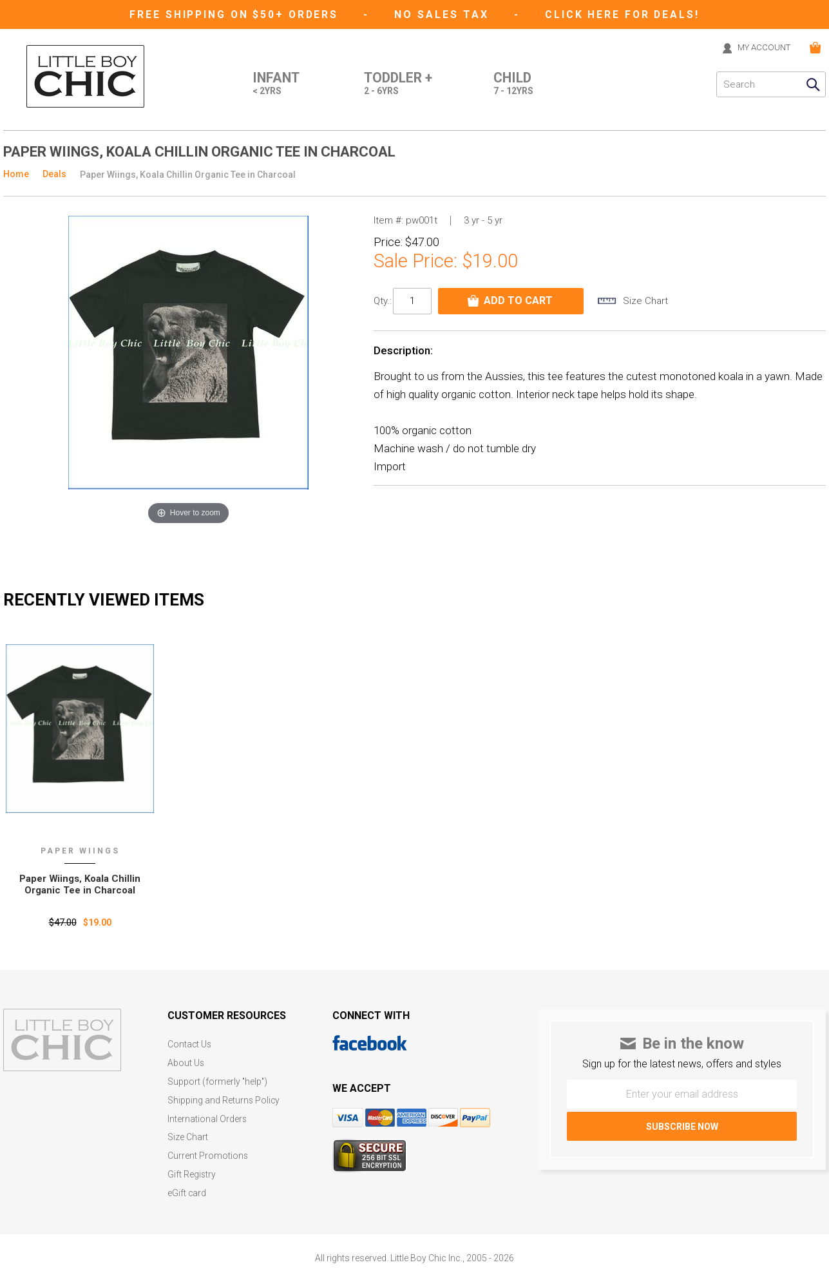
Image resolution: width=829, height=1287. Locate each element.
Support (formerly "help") (218, 1080)
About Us (186, 1062)
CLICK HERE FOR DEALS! (624, 14)
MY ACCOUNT (760, 48)
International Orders (207, 1116)
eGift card (187, 1189)
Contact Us (190, 1044)
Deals (54, 173)
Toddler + (395, 84)
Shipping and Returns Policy (224, 1098)
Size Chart (187, 1134)
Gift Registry (191, 1171)
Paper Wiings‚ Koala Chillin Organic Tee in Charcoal (80, 884)
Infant (269, 84)
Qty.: (383, 301)
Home (16, 173)
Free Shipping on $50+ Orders (235, 14)
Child (513, 84)
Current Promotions (208, 1153)
